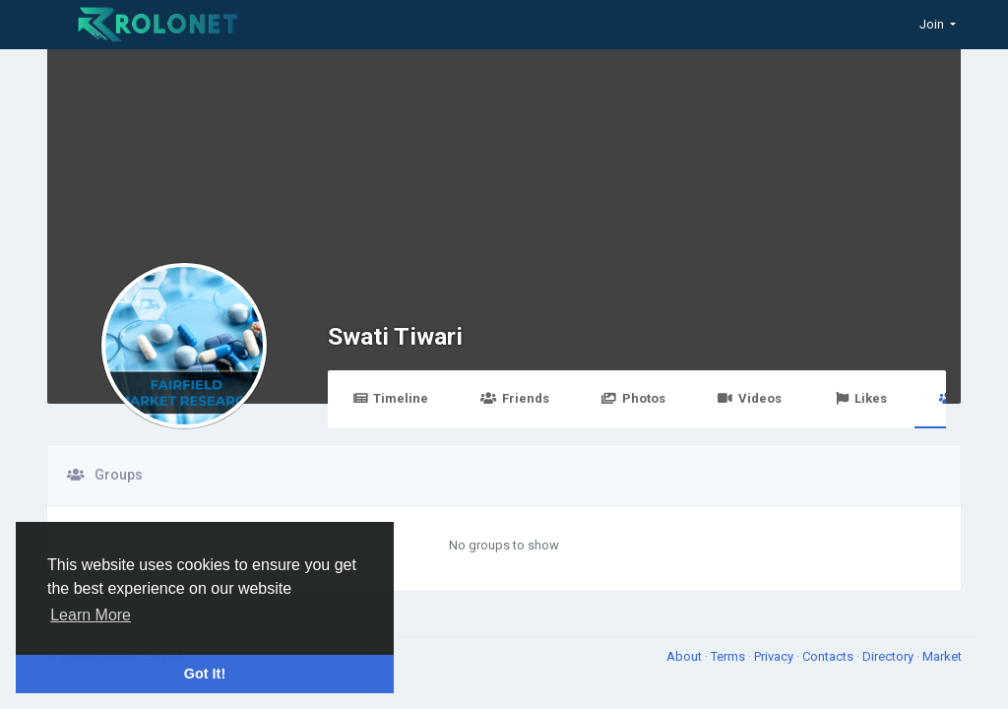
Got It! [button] (204, 673)
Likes (860, 398)
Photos (633, 398)
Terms (729, 656)
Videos (750, 398)
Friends (514, 398)
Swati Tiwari (395, 336)
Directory (889, 656)
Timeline (390, 398)
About (685, 656)
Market (942, 656)
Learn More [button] (90, 615)
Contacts (829, 656)
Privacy (775, 656)
